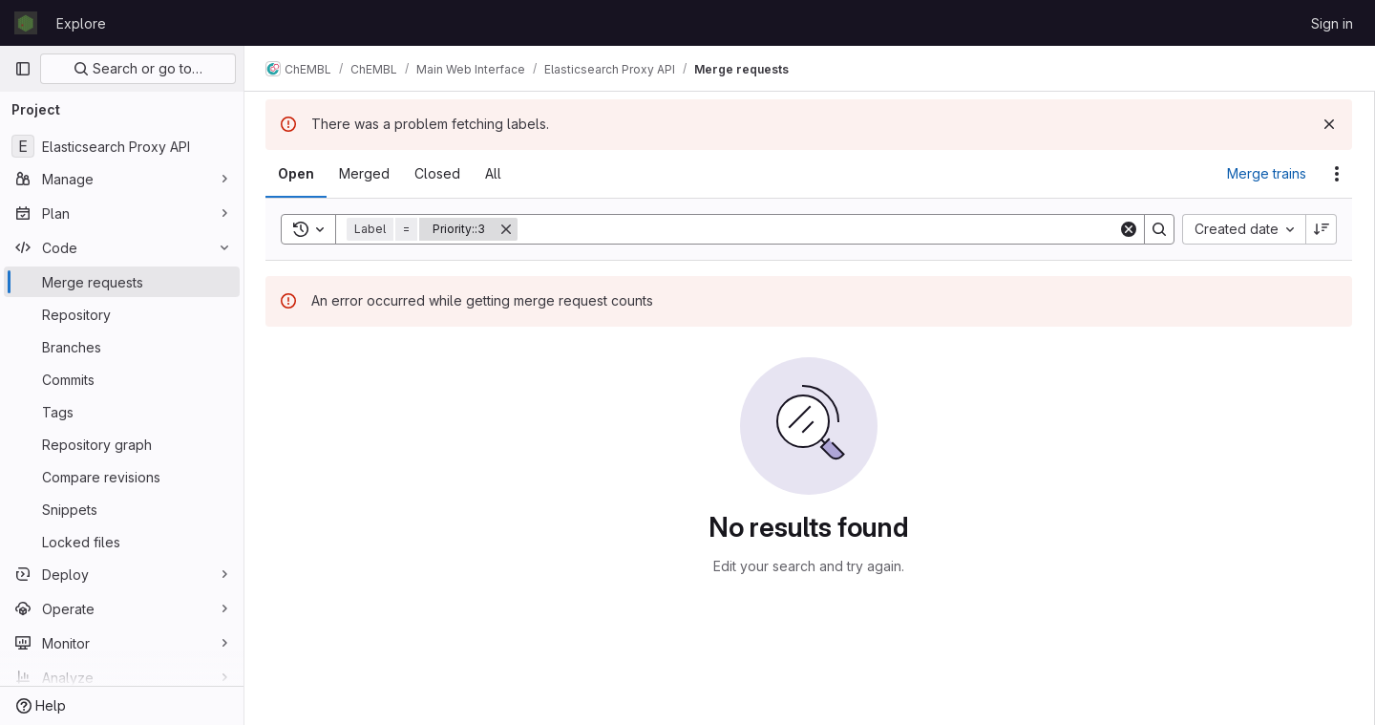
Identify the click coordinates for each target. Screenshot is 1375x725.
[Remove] (508, 229)
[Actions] (1337, 174)
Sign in (1332, 23)
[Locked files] (122, 541)
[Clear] (1128, 229)
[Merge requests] (122, 282)
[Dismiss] (1329, 124)
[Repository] (122, 314)
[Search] (818, 229)
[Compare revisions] (122, 476)
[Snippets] (122, 509)
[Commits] (122, 379)
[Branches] (122, 346)
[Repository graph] (122, 444)
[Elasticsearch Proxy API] (122, 146)
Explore (81, 23)
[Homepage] (26, 23)
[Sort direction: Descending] (1321, 229)
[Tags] (122, 411)
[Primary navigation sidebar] (23, 68)
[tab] (297, 174)
